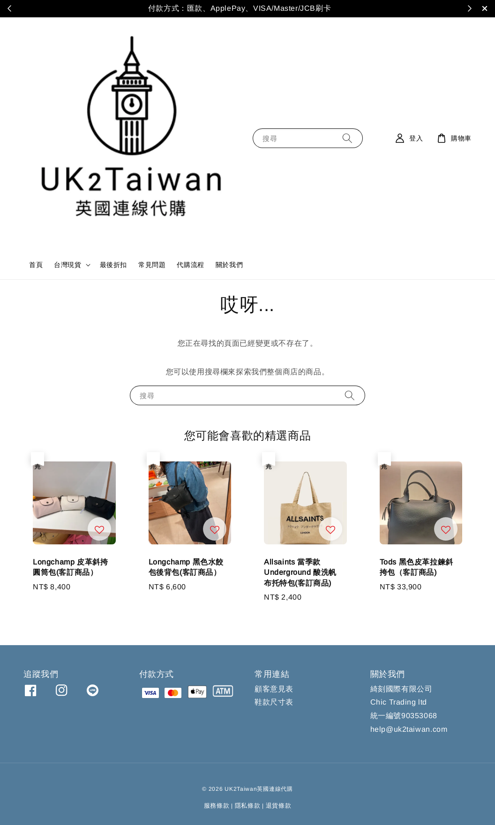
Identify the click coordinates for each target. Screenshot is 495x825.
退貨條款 (279, 805)
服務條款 (217, 805)
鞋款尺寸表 (274, 702)
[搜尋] (347, 138)
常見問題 (151, 264)
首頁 (36, 264)
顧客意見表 (274, 689)
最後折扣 (113, 264)
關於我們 (229, 264)
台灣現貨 (67, 264)
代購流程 (190, 264)
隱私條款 (248, 805)
